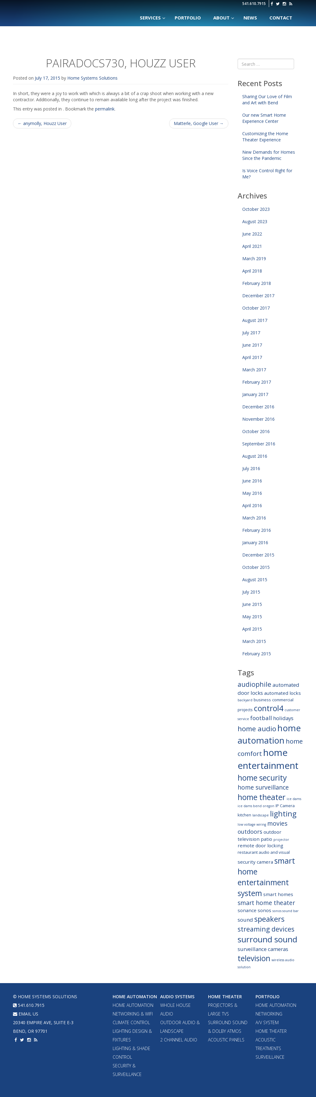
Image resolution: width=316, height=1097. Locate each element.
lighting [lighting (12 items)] (283, 814)
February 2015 (256, 654)
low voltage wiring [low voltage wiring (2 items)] (252, 824)
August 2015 (254, 579)
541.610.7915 (254, 3)
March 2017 (254, 370)
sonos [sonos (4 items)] (264, 910)
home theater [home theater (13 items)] (261, 797)
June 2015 (252, 604)
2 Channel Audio (178, 1040)
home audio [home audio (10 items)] (257, 728)
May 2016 (252, 493)
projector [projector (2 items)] (281, 839)
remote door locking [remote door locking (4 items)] (260, 845)
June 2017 (252, 345)
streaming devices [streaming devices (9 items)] (266, 928)
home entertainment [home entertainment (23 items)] (268, 759)
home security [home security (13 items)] (262, 778)
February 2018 (256, 283)
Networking (269, 1014)
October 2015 (256, 567)
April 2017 (252, 357)
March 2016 (254, 518)
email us (25, 1014)
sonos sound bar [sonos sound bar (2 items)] (285, 911)
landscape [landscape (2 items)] (260, 815)
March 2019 (254, 258)
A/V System (267, 1022)
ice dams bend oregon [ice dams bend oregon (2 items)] (256, 806)
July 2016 (251, 468)
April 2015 (252, 629)
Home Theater (225, 996)
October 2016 (256, 431)
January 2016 (255, 542)
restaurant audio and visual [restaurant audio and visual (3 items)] (264, 852)
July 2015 (251, 592)
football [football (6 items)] (261, 718)
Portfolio (268, 996)
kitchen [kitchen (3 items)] (244, 815)
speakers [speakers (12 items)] (269, 919)
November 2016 (258, 419)
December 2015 (258, 555)
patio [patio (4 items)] (266, 839)
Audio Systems (177, 996)
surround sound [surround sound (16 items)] (267, 939)
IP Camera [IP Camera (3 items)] (285, 805)
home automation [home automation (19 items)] (269, 734)
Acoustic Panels (226, 1040)
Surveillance (270, 1057)
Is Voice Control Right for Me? (267, 174)
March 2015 (254, 641)
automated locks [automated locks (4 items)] (282, 693)
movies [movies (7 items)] (277, 823)
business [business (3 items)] (262, 700)
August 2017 (254, 320)
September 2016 (258, 444)
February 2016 (256, 530)
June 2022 (252, 234)
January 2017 (255, 394)
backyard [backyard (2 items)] (245, 700)
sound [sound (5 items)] (245, 919)
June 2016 (252, 481)
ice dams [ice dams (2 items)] (294, 799)
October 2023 (256, 209)
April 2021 (252, 246)
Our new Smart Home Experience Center (264, 118)
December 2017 (258, 295)
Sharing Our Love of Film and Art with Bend (267, 100)
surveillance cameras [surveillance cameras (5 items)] (263, 949)
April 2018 (252, 271)
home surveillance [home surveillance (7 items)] (263, 787)
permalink (104, 109)
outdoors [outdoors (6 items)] (250, 831)
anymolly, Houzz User (42, 123)
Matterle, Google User (199, 123)
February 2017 (256, 382)
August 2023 (254, 221)
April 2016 (252, 505)
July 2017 (251, 333)
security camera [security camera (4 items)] (255, 862)
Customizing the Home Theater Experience (265, 137)
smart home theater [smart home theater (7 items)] (266, 903)
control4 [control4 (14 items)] (268, 708)
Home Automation (135, 996)
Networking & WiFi (133, 1014)
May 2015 (252, 616)
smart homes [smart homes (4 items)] (278, 894)
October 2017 (256, 308)
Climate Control (131, 1022)
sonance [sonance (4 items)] (247, 910)
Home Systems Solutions (66, 11)
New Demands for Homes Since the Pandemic (268, 155)
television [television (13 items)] (254, 958)
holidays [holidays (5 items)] (283, 718)
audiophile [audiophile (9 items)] (254, 684)
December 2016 (258, 407)
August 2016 (254, 456)
